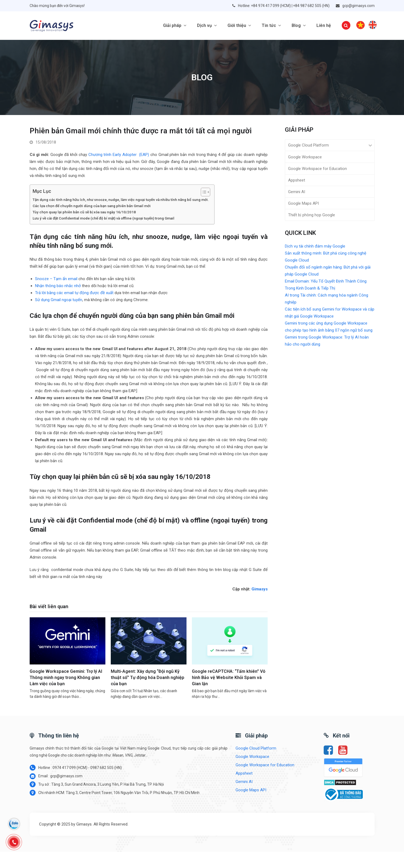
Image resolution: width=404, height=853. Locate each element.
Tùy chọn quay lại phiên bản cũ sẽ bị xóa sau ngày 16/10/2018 (84, 213)
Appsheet (296, 181)
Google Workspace (305, 158)
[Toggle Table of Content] (203, 193)
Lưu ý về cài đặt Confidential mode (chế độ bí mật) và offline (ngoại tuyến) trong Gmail (103, 219)
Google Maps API (303, 204)
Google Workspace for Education (317, 169)
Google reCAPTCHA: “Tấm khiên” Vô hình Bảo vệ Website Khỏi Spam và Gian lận (228, 678)
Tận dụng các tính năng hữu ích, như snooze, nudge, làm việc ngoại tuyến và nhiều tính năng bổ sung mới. (121, 201)
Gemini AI (296, 192)
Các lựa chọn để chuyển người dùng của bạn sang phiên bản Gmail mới (92, 207)
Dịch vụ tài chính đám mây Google (315, 247)
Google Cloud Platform (308, 146)
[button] (346, 26)
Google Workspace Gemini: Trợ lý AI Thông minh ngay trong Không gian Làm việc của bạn (66, 678)
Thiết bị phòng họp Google (311, 216)
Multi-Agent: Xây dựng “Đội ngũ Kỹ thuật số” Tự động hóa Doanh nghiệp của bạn (147, 678)
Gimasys (259, 590)
